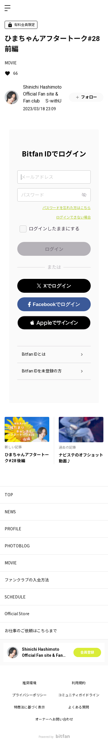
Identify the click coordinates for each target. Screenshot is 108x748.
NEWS (10, 511)
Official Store (17, 613)
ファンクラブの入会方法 (27, 580)
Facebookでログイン (54, 304)
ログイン (98, 8)
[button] (54, 323)
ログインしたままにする (54, 229)
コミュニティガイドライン (78, 695)
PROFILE (13, 528)
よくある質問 (78, 707)
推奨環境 (29, 683)
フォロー (86, 97)
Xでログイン (54, 286)
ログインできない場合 (73, 217)
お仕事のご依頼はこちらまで (31, 630)
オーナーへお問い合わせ (54, 719)
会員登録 (87, 652)
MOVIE (11, 63)
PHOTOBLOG (17, 546)
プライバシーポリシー (29, 695)
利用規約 (79, 683)
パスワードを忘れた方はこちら (66, 208)
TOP (9, 494)
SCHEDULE (15, 597)
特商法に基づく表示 (29, 707)
